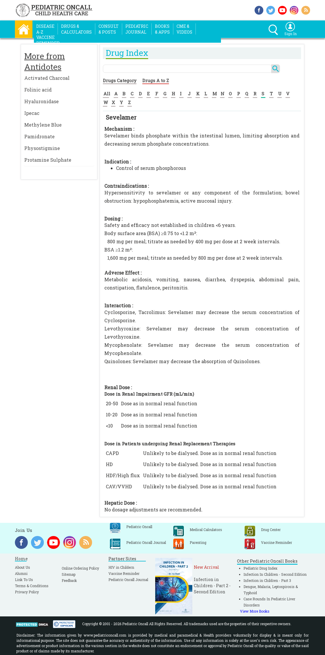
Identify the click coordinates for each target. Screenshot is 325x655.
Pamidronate (39, 136)
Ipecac (31, 113)
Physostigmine (42, 148)
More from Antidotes (44, 61)
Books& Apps (162, 29)
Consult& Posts (108, 29)
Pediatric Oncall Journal (128, 579)
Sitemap (68, 574)
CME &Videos (184, 29)
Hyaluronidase (41, 101)
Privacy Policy (27, 592)
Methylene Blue (43, 125)
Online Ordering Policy (80, 568)
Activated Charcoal (47, 78)
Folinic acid (38, 90)
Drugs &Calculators (76, 29)
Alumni (21, 573)
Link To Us (24, 579)
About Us (22, 567)
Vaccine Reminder (123, 573)
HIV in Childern (121, 567)
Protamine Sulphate (47, 160)
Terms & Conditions (32, 585)
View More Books (254, 611)
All (106, 93)
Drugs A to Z (155, 80)
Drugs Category (119, 80)
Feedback (69, 580)
